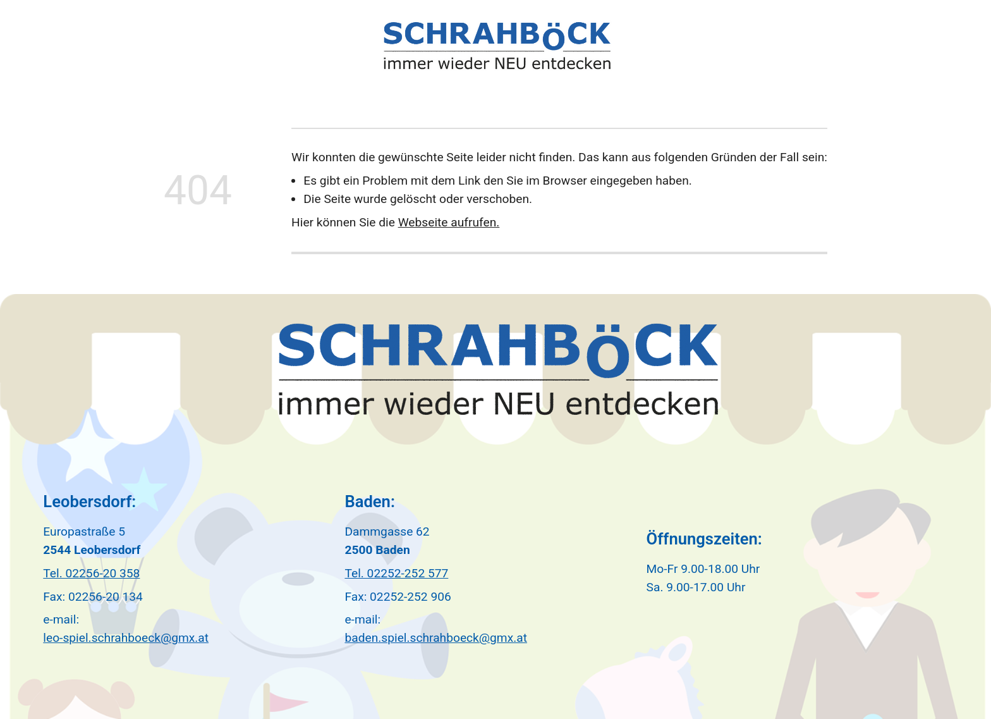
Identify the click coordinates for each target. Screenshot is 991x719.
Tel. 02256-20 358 (91, 573)
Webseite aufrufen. (449, 222)
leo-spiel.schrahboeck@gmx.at (126, 637)
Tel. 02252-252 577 (396, 573)
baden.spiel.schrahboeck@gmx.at (435, 637)
